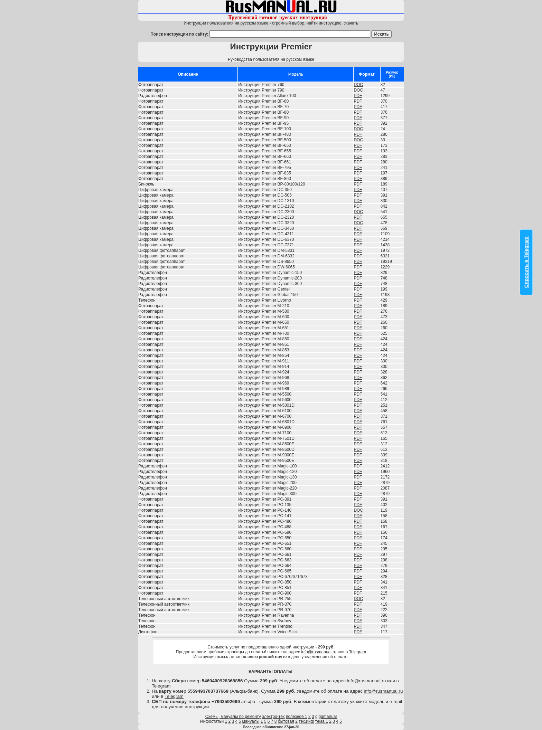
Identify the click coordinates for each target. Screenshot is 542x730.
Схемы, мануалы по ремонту (233, 716)
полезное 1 (296, 716)
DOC (358, 84)
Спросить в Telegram (526, 262)
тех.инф (306, 721)
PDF (358, 95)
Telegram (357, 652)
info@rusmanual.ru (318, 652)
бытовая (286, 721)
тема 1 (321, 721)
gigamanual (326, 716)
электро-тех (273, 716)
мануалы (251, 721)
